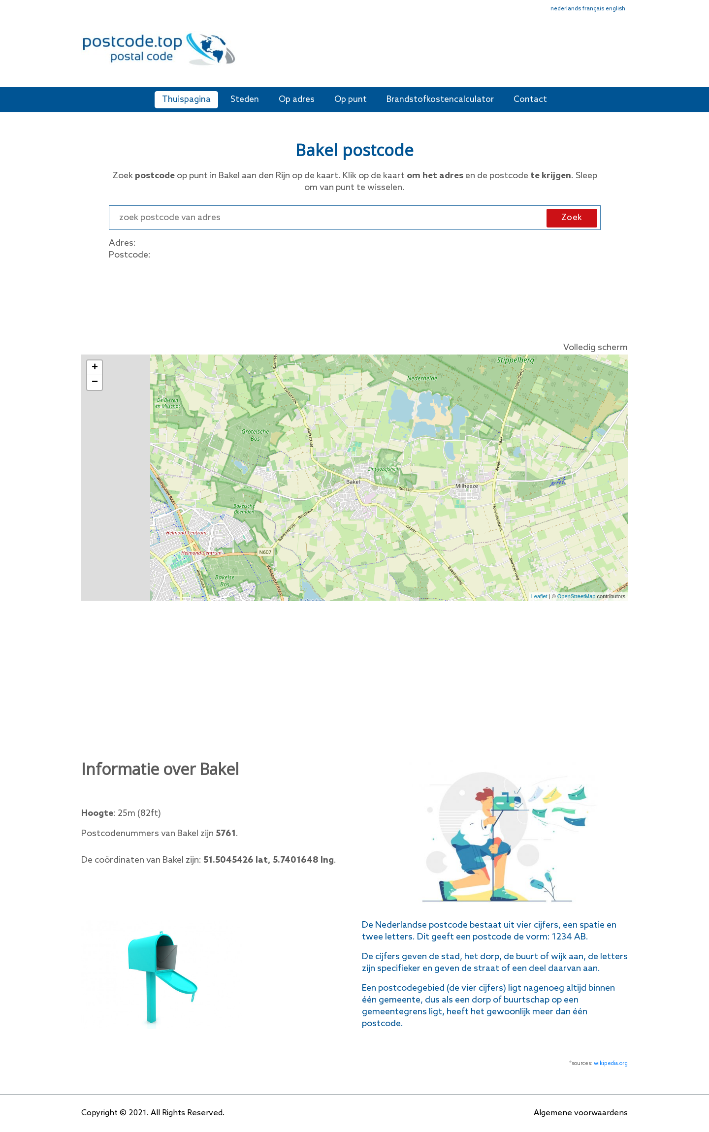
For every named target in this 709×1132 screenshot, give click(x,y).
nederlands (565, 8)
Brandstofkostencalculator (440, 100)
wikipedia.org (611, 1063)
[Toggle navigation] (621, 55)
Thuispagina (186, 100)
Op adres (297, 100)
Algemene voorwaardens (581, 1113)
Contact (530, 100)
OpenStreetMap (576, 596)
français (593, 8)
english (615, 8)
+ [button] (95, 367)
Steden (244, 100)
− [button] (95, 382)
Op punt (350, 100)
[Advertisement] (426, 53)
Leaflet (539, 596)
